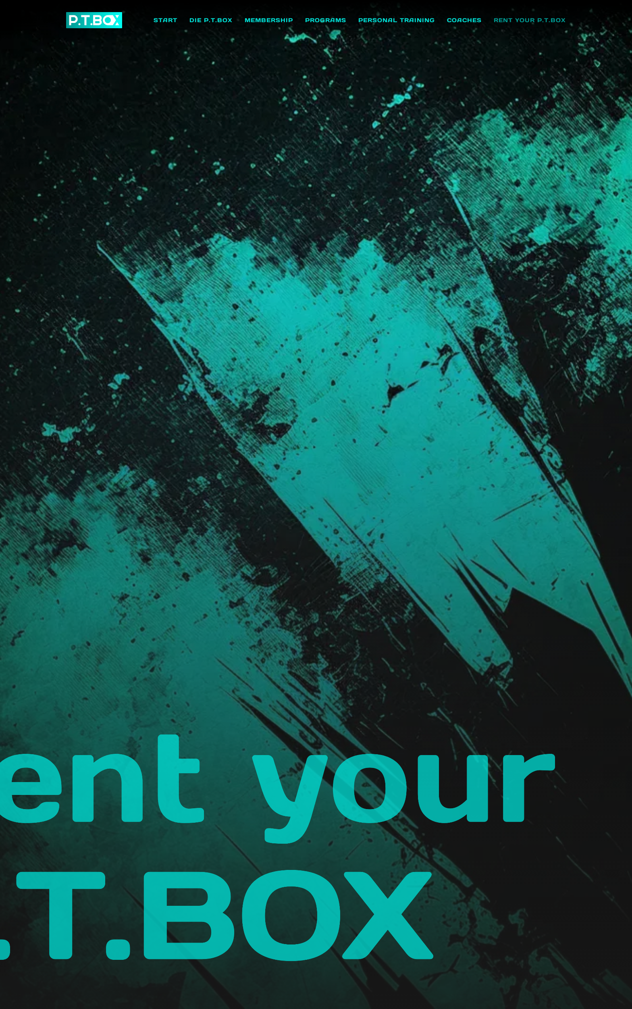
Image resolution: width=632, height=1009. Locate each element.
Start (165, 20)
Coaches (464, 20)
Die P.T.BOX (211, 20)
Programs (325, 20)
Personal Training (396, 20)
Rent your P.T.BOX (530, 20)
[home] (94, 20)
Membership (269, 20)
